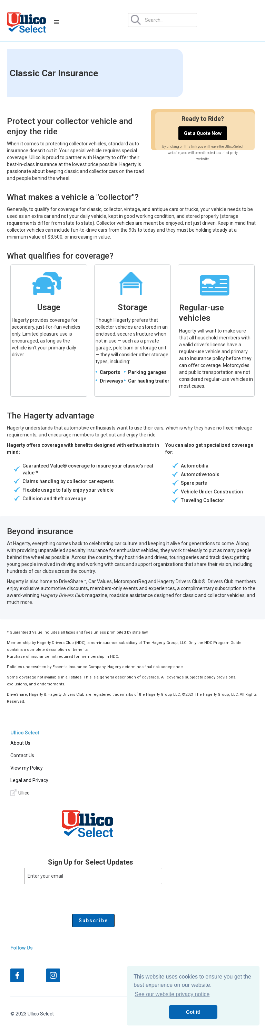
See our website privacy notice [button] (172, 994)
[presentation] (76, 897)
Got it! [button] (193, 1012)
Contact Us (22, 755)
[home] (26, 22)
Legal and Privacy (29, 780)
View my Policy (26, 768)
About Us (20, 743)
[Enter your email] (93, 876)
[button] (56, 22)
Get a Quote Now (203, 133)
